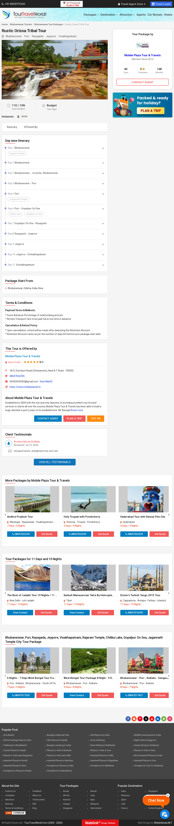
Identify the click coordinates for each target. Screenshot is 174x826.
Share (99, 44)
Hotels (168, 14)
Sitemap (9, 804)
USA (123, 804)
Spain (123, 799)
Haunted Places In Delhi (101, 755)
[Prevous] (5, 514)
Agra (92, 799)
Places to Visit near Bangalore (17, 755)
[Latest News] (134, 718)
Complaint (10, 795)
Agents (141, 14)
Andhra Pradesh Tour (20, 516)
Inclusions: (8, 116)
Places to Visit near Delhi (59, 755)
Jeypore (51, 36)
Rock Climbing (97, 740)
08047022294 (17, 376)
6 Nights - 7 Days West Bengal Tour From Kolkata (36, 678)
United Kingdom (155, 808)
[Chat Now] (164, 814)
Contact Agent (48, 418)
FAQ (34, 804)
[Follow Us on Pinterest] (140, 718)
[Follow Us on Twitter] (146, 718)
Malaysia (94, 804)
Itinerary (12, 127)
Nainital (66, 799)
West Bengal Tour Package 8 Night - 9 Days (90, 678)
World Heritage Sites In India (17, 740)
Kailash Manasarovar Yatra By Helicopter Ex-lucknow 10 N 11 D (102, 595)
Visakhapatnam (68, 36)
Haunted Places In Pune (14, 765)
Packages (91, 14)
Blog (34, 808)
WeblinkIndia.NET (163, 822)
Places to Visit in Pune (144, 750)
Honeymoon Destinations (59, 770)
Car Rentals (154, 14)
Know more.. (77, 410)
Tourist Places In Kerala (14, 750)
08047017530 (21, 695)
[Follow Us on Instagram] (169, 718)
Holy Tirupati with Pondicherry (82, 516)
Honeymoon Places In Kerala (17, 770)
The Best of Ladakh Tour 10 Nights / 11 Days (34, 595)
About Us (36, 795)
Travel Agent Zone (131, 4)
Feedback (36, 791)
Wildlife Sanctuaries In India (147, 735)
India (123, 791)
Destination (109, 14)
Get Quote (46, 534)
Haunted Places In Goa (145, 760)
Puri (26, 36)
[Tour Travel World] (24, 15)
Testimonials (38, 799)
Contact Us (10, 791)
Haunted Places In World (15, 760)
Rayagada (37, 36)
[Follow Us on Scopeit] (163, 718)
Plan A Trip (74, 418)
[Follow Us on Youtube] (151, 718)
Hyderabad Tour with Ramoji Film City (142, 516)
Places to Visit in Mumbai (59, 750)
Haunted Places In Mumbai (60, 760)
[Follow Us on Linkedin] (157, 718)
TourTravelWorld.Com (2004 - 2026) (43, 822)
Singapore (67, 808)
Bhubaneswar (14, 36)
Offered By (31, 127)
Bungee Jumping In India (59, 745)
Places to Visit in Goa (100, 750)
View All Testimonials (55, 462)
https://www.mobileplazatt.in (25, 387)
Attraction (127, 14)
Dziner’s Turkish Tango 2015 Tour (140, 595)
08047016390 (134, 612)
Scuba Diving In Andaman (146, 745)
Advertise (9, 799)
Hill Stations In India (100, 735)
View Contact (20, 612)
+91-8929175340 (13, 3)
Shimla (66, 795)
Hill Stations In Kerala (57, 740)
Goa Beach (8, 735)
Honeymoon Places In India (60, 765)
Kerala (66, 791)
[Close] (168, 795)
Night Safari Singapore (145, 740)
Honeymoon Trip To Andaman (148, 765)
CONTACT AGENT (142, 82)
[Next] (168, 514)
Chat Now (156, 800)
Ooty (92, 795)
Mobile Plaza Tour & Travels (22, 356)
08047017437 (134, 695)
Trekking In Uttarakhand (15, 745)
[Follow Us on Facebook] (128, 718)
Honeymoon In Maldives (102, 765)
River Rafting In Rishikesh (102, 745)
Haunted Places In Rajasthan (104, 760)
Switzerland (95, 808)
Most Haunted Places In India (148, 755)
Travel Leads (161, 4)
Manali (93, 791)
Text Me (96, 418)
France (124, 808)
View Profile (13, 362)
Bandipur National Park (58, 735)
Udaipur (66, 804)
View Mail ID (46, 381)
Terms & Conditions (14, 808)
